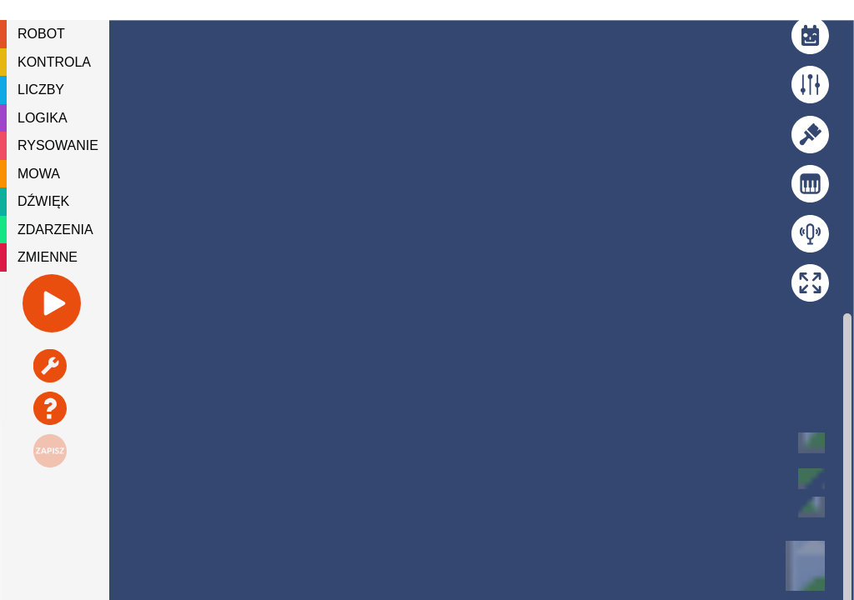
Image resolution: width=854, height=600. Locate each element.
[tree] (54, 146)
